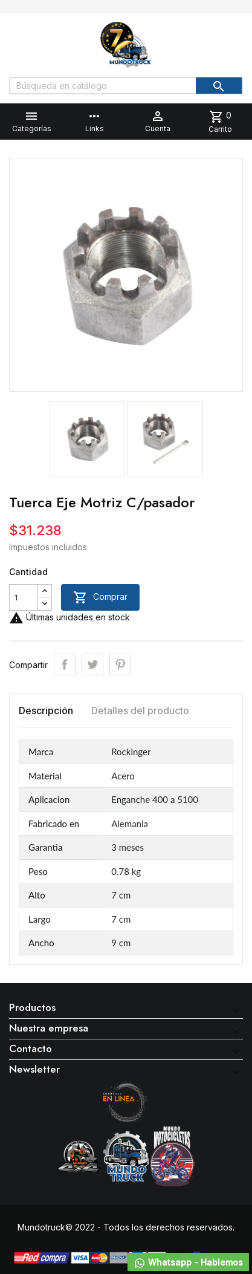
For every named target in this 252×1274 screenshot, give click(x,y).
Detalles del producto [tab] (140, 710)
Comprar (100, 597)
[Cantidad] (23, 597)
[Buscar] (126, 85)
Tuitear (92, 664)
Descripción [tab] (46, 710)
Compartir (64, 664)
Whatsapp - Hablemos (188, 1263)
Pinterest (120, 664)
